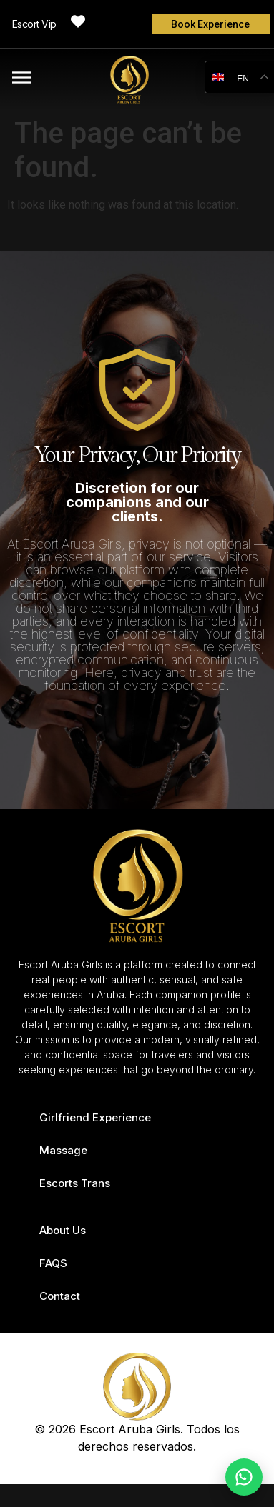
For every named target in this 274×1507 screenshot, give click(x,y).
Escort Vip (34, 24)
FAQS (53, 1263)
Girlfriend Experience (95, 1117)
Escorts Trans (74, 1183)
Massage (63, 1150)
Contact (59, 1296)
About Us (62, 1230)
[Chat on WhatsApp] (244, 1477)
